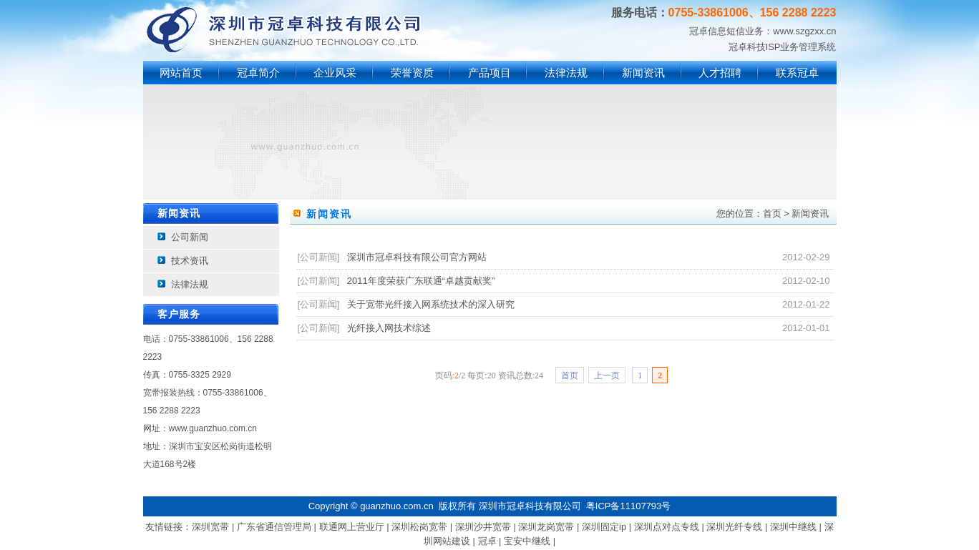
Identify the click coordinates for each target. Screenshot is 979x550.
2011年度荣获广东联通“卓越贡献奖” (421, 280)
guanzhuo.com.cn (397, 506)
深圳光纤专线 (734, 526)
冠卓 (487, 541)
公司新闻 (189, 237)
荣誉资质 (412, 73)
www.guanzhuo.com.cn (213, 428)
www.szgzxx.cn (804, 31)
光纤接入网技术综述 (389, 328)
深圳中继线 (793, 526)
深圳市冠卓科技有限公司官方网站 (417, 257)
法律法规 (566, 73)
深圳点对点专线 (666, 526)
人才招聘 (719, 73)
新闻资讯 (643, 73)
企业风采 (334, 73)
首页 (772, 213)
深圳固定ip (604, 526)
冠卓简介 (258, 73)
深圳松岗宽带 (419, 526)
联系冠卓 (797, 73)
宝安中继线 (527, 541)
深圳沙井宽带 (483, 526)
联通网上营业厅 (351, 526)
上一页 (607, 375)
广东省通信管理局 (274, 526)
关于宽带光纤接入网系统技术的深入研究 (431, 304)
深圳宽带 (210, 526)
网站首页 (181, 73)
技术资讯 (189, 260)
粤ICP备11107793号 (628, 506)
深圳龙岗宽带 (546, 526)
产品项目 (489, 73)
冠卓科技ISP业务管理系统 (783, 46)
